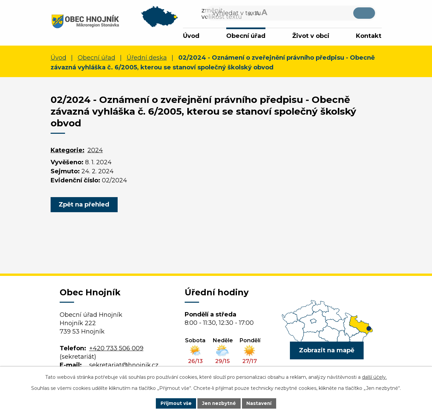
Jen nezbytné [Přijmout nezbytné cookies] (219, 403)
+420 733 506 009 (116, 349)
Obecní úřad (245, 36)
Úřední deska (147, 58)
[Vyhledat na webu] (328, 14)
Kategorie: (67, 151)
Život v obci (310, 36)
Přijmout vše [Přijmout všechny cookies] (175, 403)
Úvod (191, 36)
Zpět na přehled (85, 205)
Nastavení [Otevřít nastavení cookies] (260, 403)
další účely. (374, 377)
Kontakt (368, 36)
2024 (95, 151)
